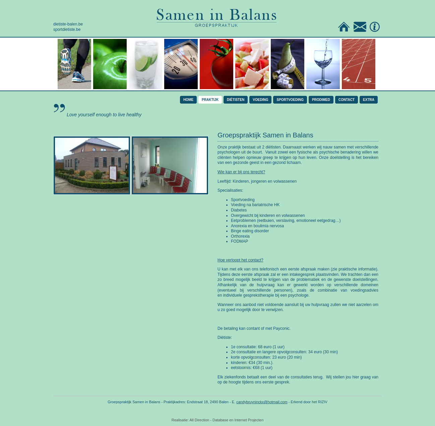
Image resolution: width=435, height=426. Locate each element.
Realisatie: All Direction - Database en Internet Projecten (218, 420)
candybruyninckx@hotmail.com (261, 402)
